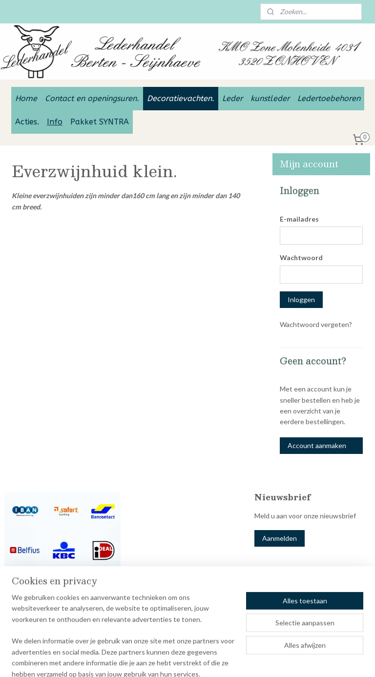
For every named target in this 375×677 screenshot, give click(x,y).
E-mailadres (299, 219)
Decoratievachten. (180, 98)
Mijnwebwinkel (315, 659)
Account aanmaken (317, 445)
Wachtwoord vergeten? (316, 324)
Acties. (27, 121)
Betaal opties (24, 588)
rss (202, 659)
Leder (232, 98)
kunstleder (270, 98)
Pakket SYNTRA (99, 121)
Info (54, 121)
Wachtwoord (301, 257)
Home (26, 98)
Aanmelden (279, 538)
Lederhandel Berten (40, 608)
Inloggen (301, 299)
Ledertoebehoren (328, 98)
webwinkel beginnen (235, 659)
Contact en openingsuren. (92, 98)
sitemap (184, 659)
